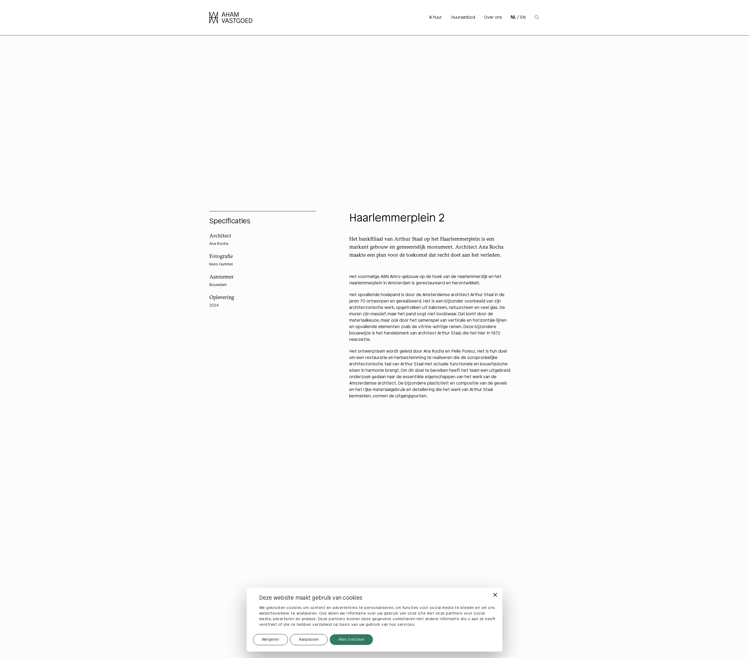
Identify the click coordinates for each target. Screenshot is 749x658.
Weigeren (270, 640)
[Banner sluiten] (495, 595)
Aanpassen (309, 640)
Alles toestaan (351, 640)
